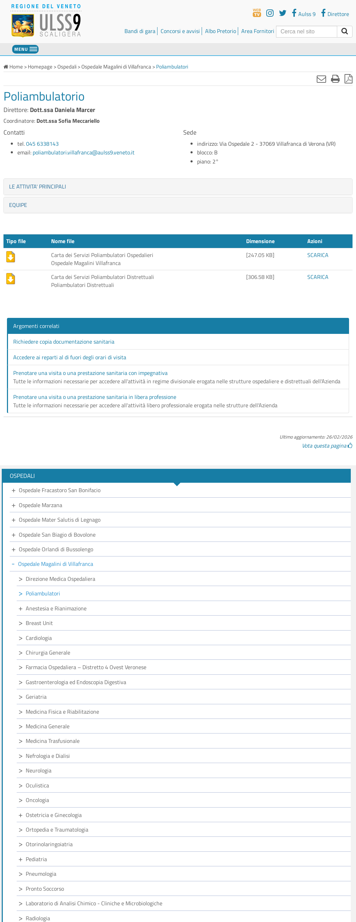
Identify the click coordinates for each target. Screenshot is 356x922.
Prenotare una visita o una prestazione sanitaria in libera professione (94, 397)
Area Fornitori (257, 31)
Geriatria (36, 696)
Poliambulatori (43, 593)
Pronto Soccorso (45, 888)
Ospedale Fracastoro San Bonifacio (59, 490)
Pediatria (36, 859)
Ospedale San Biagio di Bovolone (57, 534)
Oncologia (37, 800)
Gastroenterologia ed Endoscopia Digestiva (76, 682)
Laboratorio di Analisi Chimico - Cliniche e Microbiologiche (94, 903)
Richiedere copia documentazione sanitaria (63, 341)
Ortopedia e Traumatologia (57, 829)
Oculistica (37, 785)
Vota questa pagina (327, 445)
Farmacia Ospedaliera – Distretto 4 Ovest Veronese (86, 667)
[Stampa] (335, 78)
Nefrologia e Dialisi (48, 756)
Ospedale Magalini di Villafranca (55, 564)
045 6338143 (42, 143)
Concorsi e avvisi (180, 31)
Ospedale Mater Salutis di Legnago (59, 519)
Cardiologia (39, 638)
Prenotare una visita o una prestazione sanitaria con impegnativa (90, 373)
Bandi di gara (139, 31)
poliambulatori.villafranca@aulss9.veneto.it (84, 152)
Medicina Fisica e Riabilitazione (62, 711)
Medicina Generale (48, 726)
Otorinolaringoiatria (49, 844)
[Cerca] (306, 32)
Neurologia (38, 770)
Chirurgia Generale (48, 652)
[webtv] (257, 13)
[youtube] (270, 13)
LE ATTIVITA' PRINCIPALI (37, 186)
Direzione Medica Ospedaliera (60, 579)
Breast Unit (39, 623)
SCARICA (318, 255)
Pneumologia (41, 873)
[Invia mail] (321, 78)
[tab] (178, 187)
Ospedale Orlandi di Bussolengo (56, 549)
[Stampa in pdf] (349, 78)
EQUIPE (18, 205)
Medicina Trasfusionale (53, 741)
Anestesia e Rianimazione (56, 608)
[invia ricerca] (345, 32)
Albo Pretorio (220, 31)
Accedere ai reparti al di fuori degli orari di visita (69, 357)
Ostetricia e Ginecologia (54, 815)
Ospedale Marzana (40, 505)
